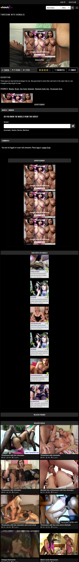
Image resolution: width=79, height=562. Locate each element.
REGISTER (72, 2)
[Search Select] (65, 8)
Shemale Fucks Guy (42, 89)
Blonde (11, 89)
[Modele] (37, 126)
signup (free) (46, 147)
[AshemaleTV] (7, 7)
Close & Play (39, 60)
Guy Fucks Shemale (27, 89)
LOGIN (62, 2)
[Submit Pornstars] (72, 126)
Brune (17, 89)
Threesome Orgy (56, 89)
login (38, 147)
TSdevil (6, 70)
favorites (60, 70)
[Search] (54, 8)
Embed (72, 70)
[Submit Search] (72, 7)
